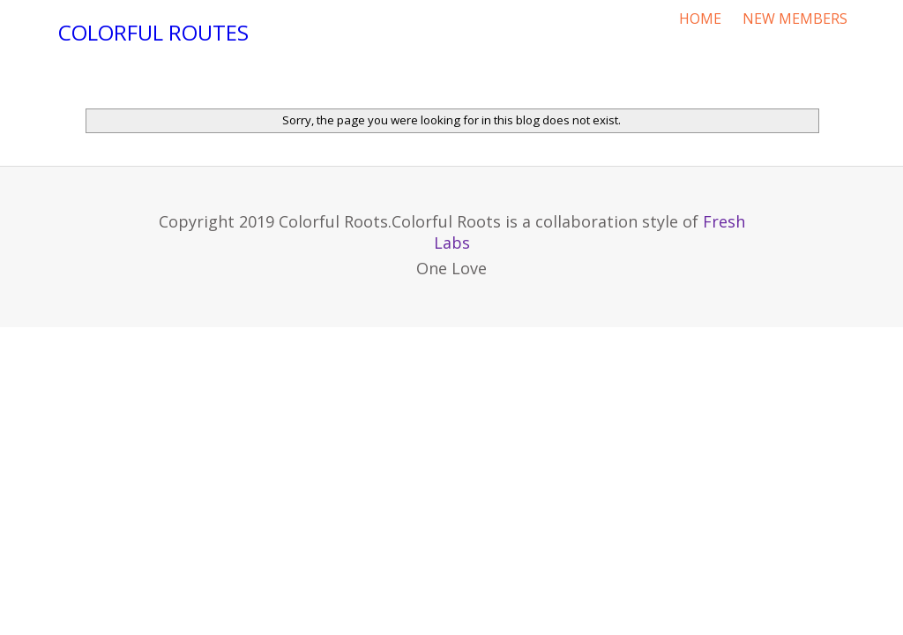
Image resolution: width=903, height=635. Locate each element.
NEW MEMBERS (795, 18)
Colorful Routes (153, 32)
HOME (700, 18)
